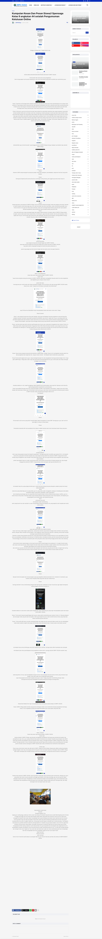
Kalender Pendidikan (80, 138)
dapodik (80, 126)
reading (80, 193)
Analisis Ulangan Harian (80, 117)
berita (80, 122)
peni (80, 168)
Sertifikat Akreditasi (46, 5)
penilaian (80, 170)
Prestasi (80, 189)
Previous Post (15, 936)
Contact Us (22, 0)
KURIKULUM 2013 (80, 149)
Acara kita (80, 115)
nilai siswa (80, 161)
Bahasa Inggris (80, 120)
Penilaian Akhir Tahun (80, 173)
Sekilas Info (80, 200)
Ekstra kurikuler (80, 131)
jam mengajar (80, 136)
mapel (80, 154)
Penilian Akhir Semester (80, 175)
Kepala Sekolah (80, 147)
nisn (80, 163)
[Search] (79, 33)
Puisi (80, 191)
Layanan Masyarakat (60, 5)
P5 (80, 166)
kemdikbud (80, 145)
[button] (87, 5)
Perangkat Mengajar (80, 177)
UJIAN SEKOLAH (80, 207)
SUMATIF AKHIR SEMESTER (80, 205)
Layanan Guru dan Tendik (74, 5)
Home (13, 0)
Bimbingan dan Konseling (80, 124)
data (80, 129)
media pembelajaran (80, 156)
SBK (80, 198)
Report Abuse (76, 220)
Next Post (66, 936)
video (80, 210)
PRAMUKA (80, 186)
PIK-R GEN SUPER (80, 182)
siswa (80, 203)
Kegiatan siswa (80, 143)
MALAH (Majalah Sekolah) (80, 152)
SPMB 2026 (36, 5)
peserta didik (80, 179)
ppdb (80, 184)
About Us (17, 0)
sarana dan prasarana (80, 196)
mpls (80, 159)
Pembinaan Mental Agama (83, 72)
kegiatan (80, 140)
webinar (80, 212)
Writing (80, 214)
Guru (80, 133)
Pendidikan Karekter (83, 76)
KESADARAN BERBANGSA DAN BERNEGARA (83, 84)
